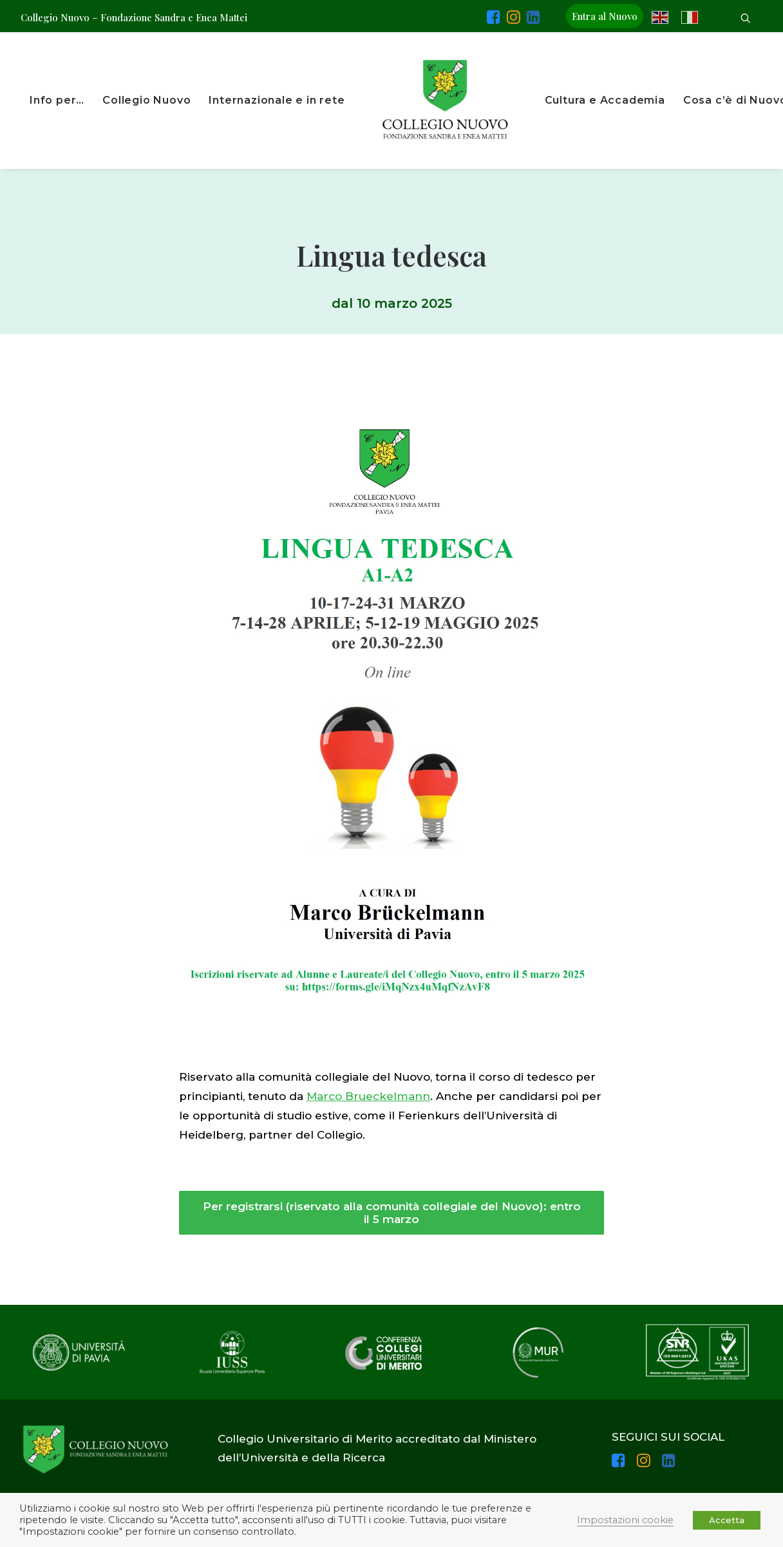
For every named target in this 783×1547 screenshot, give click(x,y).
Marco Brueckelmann (368, 1096)
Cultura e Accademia (605, 100)
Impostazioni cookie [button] (625, 1520)
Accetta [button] (726, 1520)
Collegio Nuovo (146, 100)
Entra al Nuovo (604, 16)
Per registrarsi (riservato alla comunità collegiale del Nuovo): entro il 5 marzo (393, 1213)
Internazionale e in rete (276, 100)
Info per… (57, 100)
